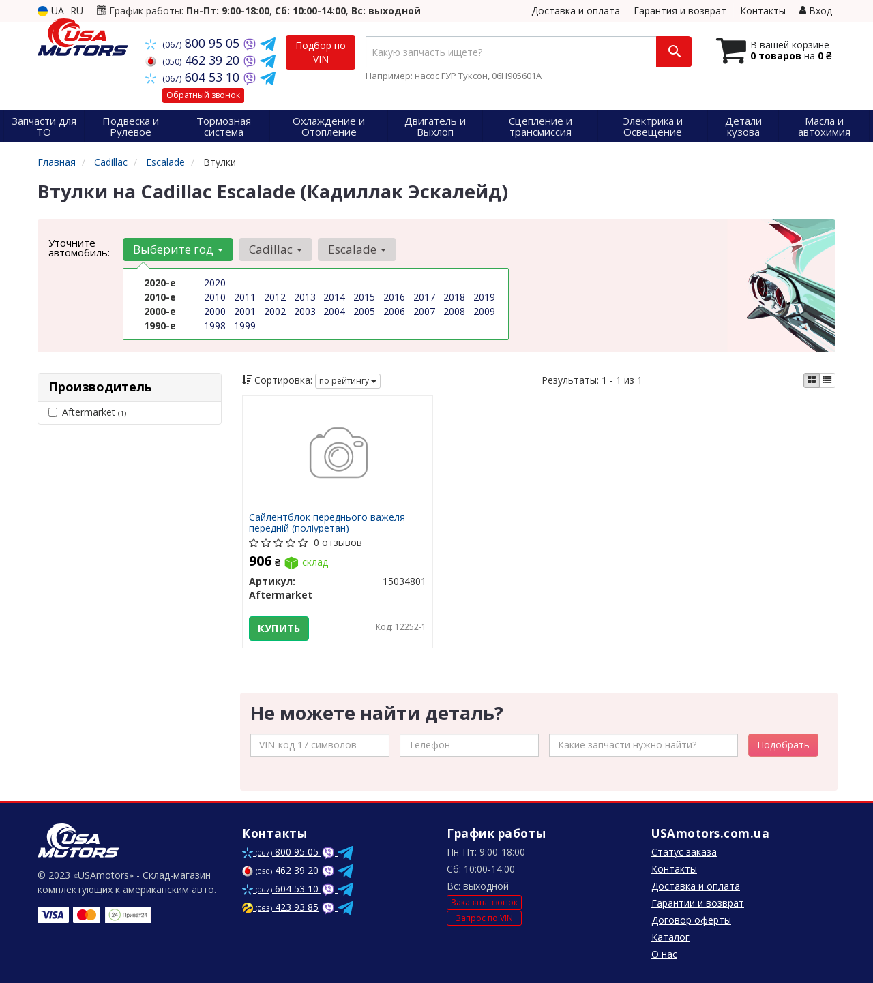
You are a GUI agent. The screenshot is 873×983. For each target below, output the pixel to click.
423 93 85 (280, 907)
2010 (215, 296)
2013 (305, 296)
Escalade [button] (357, 249)
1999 (245, 325)
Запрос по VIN (484, 918)
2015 (364, 296)
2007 (424, 311)
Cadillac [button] (275, 249)
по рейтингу (347, 381)
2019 (484, 296)
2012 (275, 296)
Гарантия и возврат (680, 10)
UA (51, 10)
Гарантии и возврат (697, 902)
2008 (454, 311)
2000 (215, 311)
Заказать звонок (484, 902)
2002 (275, 311)
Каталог (670, 937)
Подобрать (783, 744)
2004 (334, 311)
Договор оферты (691, 919)
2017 (424, 296)
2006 (394, 311)
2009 (484, 311)
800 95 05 (194, 43)
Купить (279, 628)
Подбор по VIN (320, 52)
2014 (334, 296)
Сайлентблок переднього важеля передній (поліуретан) (328, 522)
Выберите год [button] (178, 249)
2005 (364, 311)
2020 (215, 282)
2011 (245, 296)
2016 (394, 296)
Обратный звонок (203, 95)
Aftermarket (87, 412)
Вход (815, 10)
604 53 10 (194, 77)
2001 (245, 311)
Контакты (763, 10)
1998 (215, 325)
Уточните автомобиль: (79, 247)
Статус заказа (684, 851)
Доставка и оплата (575, 10)
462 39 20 (194, 60)
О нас (664, 954)
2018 (454, 296)
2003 (305, 311)
